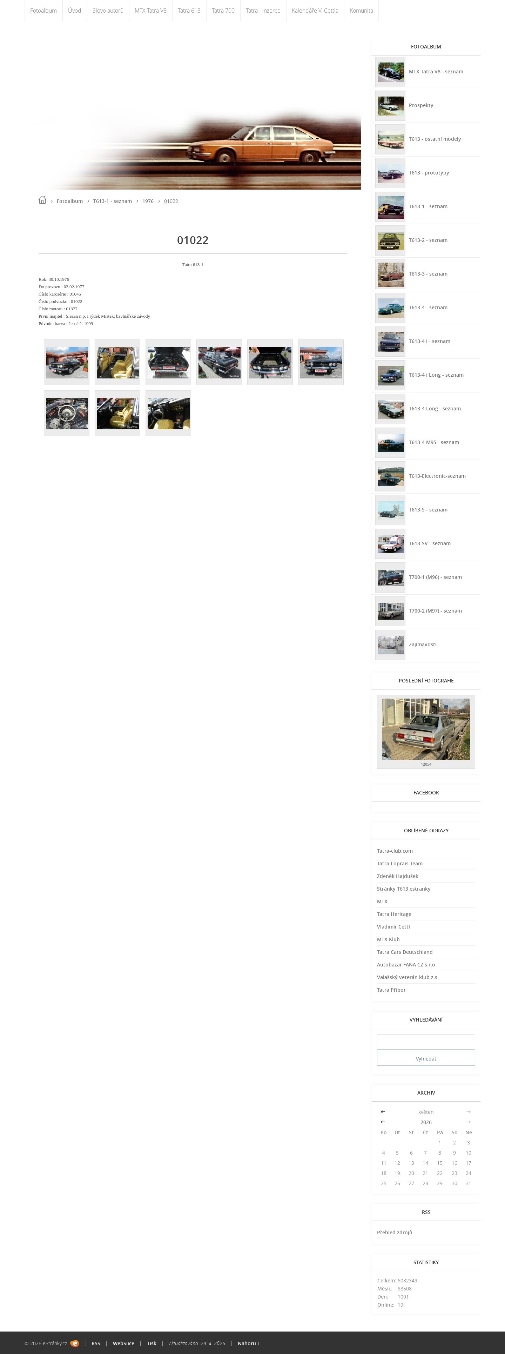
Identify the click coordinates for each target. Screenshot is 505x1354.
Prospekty (421, 104)
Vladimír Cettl (393, 926)
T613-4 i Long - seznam (436, 374)
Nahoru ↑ (249, 1343)
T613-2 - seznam (428, 239)
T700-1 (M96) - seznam (435, 576)
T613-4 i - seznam (429, 340)
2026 (426, 1122)
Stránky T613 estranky (404, 888)
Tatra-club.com (395, 850)
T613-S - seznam (428, 509)
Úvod (74, 10)
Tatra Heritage (394, 914)
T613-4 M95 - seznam (434, 441)
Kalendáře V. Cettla (315, 10)
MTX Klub (388, 939)
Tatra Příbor (391, 989)
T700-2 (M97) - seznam (435, 610)
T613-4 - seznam (428, 307)
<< (383, 1112)
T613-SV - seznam (430, 543)
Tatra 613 (189, 10)
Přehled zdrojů (394, 1232)
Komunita (361, 10)
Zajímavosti (423, 644)
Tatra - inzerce (263, 10)
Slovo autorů (108, 10)
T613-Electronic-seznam (437, 475)
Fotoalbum (43, 10)
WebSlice (123, 1343)
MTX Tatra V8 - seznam (436, 71)
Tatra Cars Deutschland (405, 952)
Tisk (151, 1343)
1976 (148, 201)
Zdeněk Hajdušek (397, 876)
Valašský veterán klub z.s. (408, 977)
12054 (426, 764)
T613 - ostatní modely (435, 138)
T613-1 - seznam (112, 201)
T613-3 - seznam (428, 273)
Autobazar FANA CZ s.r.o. (407, 964)
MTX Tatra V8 (151, 10)
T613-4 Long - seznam (435, 408)
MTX (382, 901)
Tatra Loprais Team (400, 863)
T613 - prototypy (429, 172)
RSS (96, 1343)
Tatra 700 (223, 10)
